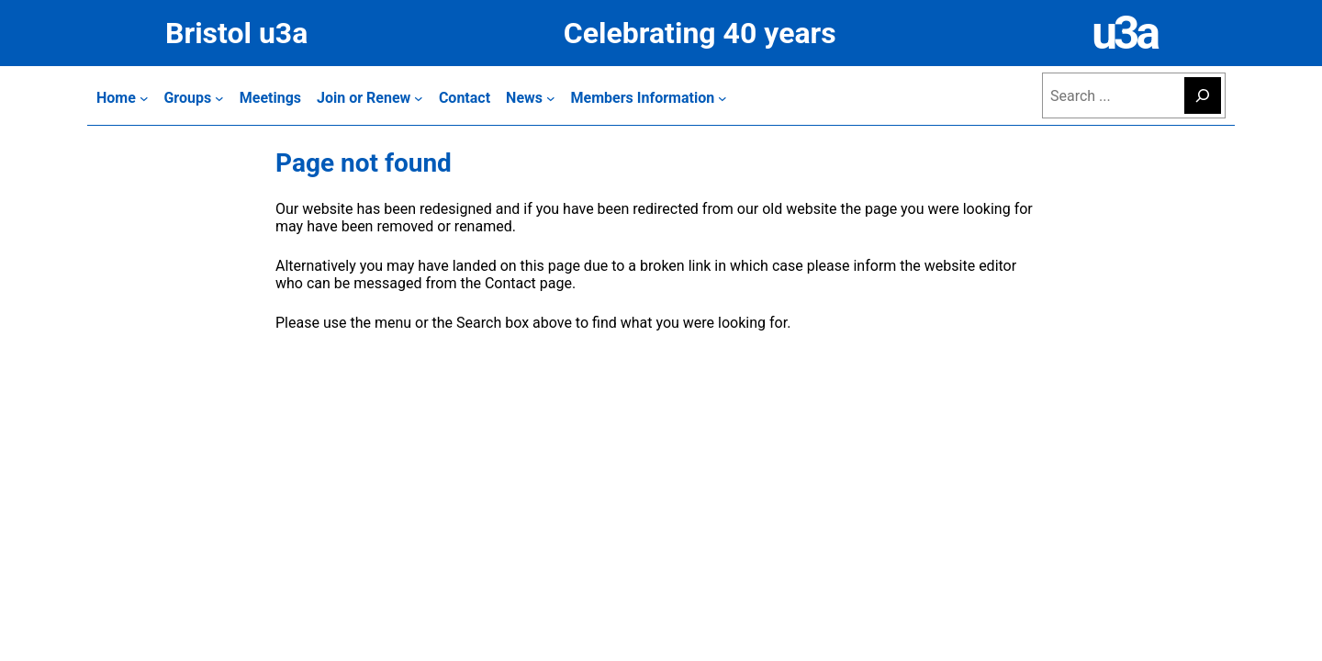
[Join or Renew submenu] (370, 97)
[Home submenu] (122, 97)
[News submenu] (530, 97)
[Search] (1202, 95)
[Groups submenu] (193, 97)
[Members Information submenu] (649, 97)
